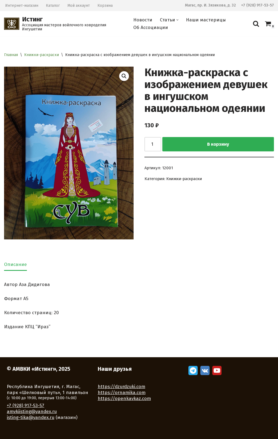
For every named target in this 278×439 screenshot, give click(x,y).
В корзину (218, 144)
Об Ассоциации (150, 27)
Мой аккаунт (78, 5)
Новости (142, 20)
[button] (177, 20)
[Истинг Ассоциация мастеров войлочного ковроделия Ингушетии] (64, 23)
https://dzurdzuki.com (121, 386)
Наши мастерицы (206, 20)
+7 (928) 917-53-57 (257, 5)
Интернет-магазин (21, 5)
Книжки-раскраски (41, 55)
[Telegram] (193, 370)
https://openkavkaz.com (124, 398)
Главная (11, 55)
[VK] (205, 370)
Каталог (53, 5)
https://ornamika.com (122, 392)
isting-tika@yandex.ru (30, 417)
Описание (15, 264)
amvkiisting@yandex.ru (32, 411)
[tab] (15, 265)
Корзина (105, 5)
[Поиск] (256, 23)
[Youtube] (217, 370)
